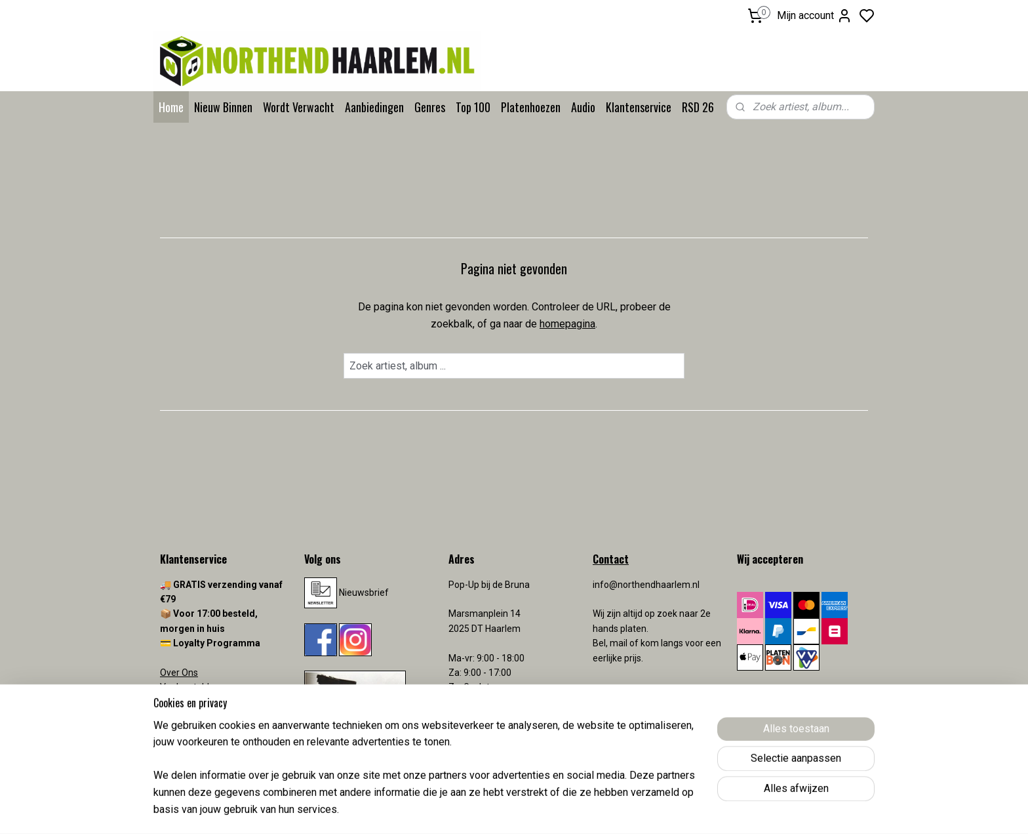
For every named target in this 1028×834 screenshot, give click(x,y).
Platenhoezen (531, 106)
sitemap (565, 810)
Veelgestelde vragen (202, 687)
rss (590, 810)
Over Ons (179, 672)
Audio (583, 106)
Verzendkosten (193, 716)
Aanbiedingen (374, 106)
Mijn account (814, 16)
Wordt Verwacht (298, 106)
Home (171, 106)
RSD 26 (698, 106)
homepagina (567, 324)
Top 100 (473, 106)
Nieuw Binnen (223, 106)
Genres (429, 106)
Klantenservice (638, 106)
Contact (176, 702)
